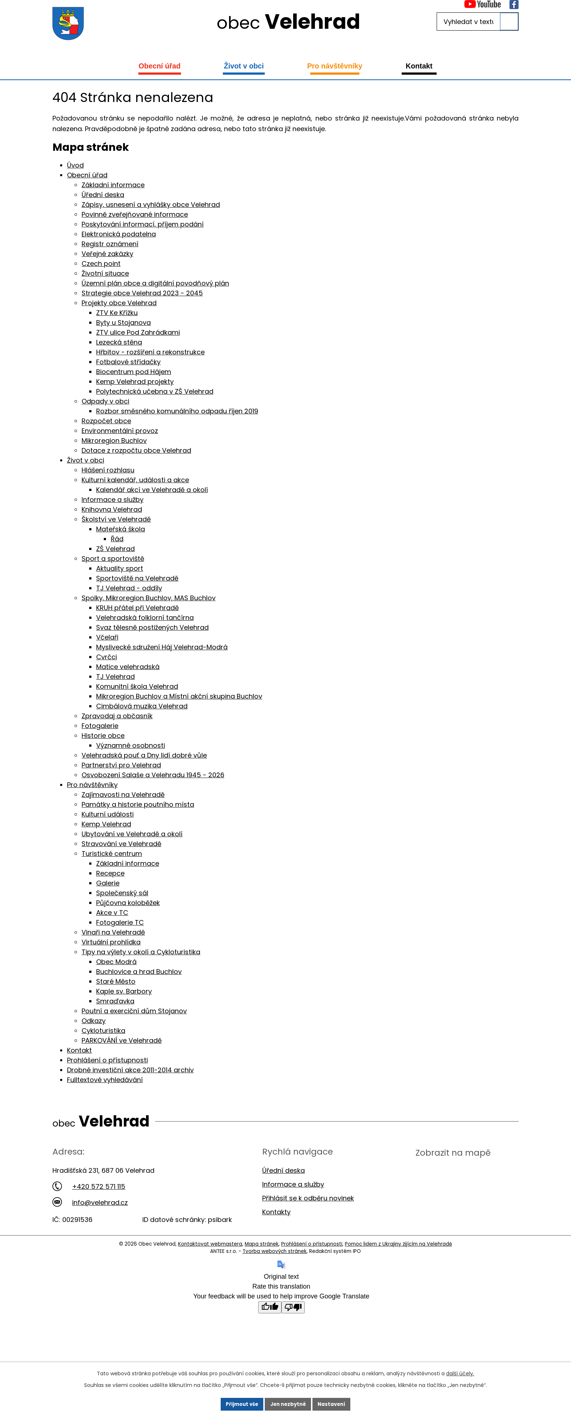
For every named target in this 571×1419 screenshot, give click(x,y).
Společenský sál (122, 892)
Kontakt (419, 66)
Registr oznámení (110, 243)
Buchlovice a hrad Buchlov (139, 971)
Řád (117, 538)
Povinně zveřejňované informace (135, 214)
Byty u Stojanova (123, 322)
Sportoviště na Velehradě (137, 578)
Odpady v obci (105, 401)
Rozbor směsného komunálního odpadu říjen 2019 (177, 411)
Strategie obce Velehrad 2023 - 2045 (142, 293)
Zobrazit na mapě (453, 1153)
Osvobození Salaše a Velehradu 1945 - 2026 (153, 774)
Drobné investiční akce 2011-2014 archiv (130, 1069)
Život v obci (244, 66)
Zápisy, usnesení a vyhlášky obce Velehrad (151, 204)
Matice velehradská (128, 666)
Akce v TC (112, 912)
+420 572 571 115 (88, 1186)
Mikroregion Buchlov (114, 440)
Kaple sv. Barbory (124, 991)
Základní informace (113, 184)
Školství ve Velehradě (116, 519)
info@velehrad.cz (90, 1202)
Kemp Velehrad (106, 824)
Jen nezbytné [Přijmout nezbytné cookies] (288, 1403)
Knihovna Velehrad (112, 509)
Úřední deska (103, 194)
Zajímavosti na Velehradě (123, 794)
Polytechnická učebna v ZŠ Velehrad (154, 391)
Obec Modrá (116, 961)
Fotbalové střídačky (128, 361)
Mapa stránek (262, 1244)
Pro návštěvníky (334, 66)
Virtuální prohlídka (111, 942)
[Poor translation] (293, 1307)
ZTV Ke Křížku (117, 312)
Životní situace (105, 273)
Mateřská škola (120, 529)
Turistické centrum (112, 853)
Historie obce (103, 735)
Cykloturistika (103, 1030)
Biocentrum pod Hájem (133, 371)
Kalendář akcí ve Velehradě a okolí (152, 489)
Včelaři (107, 637)
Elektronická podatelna (119, 234)
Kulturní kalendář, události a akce (135, 479)
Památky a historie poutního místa (138, 804)
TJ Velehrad (115, 676)
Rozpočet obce (106, 420)
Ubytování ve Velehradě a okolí (132, 833)
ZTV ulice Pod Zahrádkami (138, 332)
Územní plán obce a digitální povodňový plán (155, 283)
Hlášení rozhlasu (108, 470)
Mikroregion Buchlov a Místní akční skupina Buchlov (179, 696)
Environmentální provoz (120, 430)
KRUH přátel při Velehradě (137, 607)
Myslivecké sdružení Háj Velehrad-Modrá (162, 647)
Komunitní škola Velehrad (137, 686)
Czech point (101, 263)
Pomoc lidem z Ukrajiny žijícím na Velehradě (398, 1244)
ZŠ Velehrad (115, 548)
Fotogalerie (100, 725)
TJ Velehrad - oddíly (129, 588)
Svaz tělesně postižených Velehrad (152, 627)
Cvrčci (106, 656)
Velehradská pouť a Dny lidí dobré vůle (144, 755)
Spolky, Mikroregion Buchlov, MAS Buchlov (149, 597)
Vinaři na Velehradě (113, 932)
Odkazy (94, 1020)
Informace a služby (112, 499)
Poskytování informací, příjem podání (143, 224)
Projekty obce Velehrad (119, 302)
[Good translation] (269, 1307)
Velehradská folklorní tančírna (145, 617)
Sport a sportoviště (113, 558)
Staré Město (115, 981)
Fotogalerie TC (120, 922)
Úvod (75, 165)
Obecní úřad (159, 66)
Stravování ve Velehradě (121, 843)
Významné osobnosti (130, 745)
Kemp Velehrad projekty (135, 381)
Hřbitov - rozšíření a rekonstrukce (150, 352)
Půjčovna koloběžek (128, 902)
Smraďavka (115, 1001)
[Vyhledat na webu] (478, 21)
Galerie (107, 883)
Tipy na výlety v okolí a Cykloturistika (141, 951)
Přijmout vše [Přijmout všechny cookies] (239, 1403)
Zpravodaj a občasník (117, 715)
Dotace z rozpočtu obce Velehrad (136, 450)
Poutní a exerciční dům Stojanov (134, 1010)
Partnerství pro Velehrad (121, 765)
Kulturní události (108, 814)
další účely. (460, 1372)
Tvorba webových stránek (275, 1251)
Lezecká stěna (119, 342)
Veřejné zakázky (107, 253)
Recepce (110, 873)
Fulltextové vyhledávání (105, 1079)
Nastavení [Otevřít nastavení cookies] (334, 1403)
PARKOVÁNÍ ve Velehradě (122, 1040)
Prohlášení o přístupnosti (107, 1060)
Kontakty (276, 1211)
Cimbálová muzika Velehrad (142, 706)
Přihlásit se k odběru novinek (308, 1198)
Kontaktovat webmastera (210, 1244)
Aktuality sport (119, 568)
